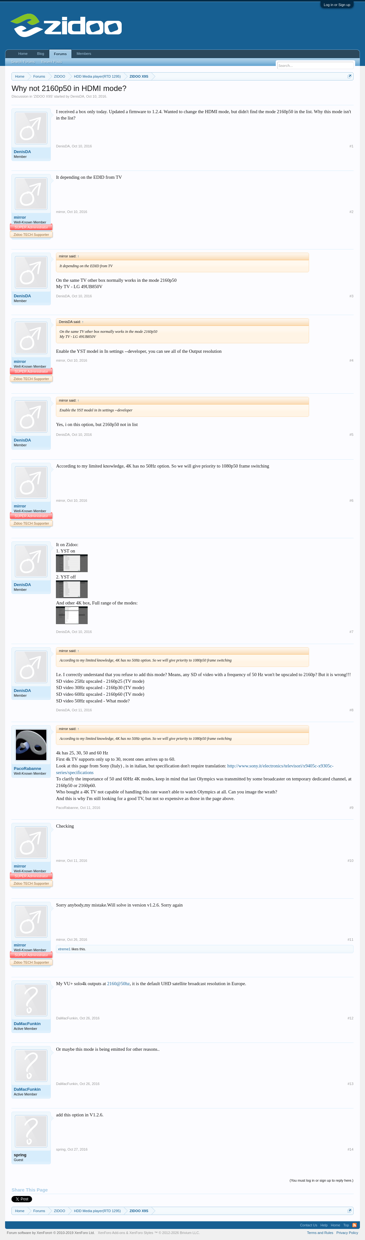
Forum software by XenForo (51, 1233)
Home (22, 53)
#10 (350, 860)
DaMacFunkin (27, 1023)
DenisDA (77, 96)
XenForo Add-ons (111, 1233)
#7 (351, 632)
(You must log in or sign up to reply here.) (322, 1180)
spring (20, 1155)
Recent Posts (51, 62)
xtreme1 (64, 949)
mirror (20, 217)
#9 (351, 808)
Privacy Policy (347, 1233)
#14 (350, 1149)
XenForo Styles (141, 1233)
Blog (40, 53)
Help (324, 1225)
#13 (350, 1084)
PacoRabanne (27, 768)
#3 (351, 296)
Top (346, 1225)
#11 (350, 939)
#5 (351, 434)
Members (84, 53)
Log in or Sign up (337, 5)
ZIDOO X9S (43, 96)
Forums (60, 54)
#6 (351, 500)
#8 (351, 710)
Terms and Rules (320, 1233)
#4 (351, 360)
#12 (350, 1018)
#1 (351, 146)
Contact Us (308, 1225)
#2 (351, 212)
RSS (354, 1225)
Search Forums (23, 62)
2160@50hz (118, 983)
